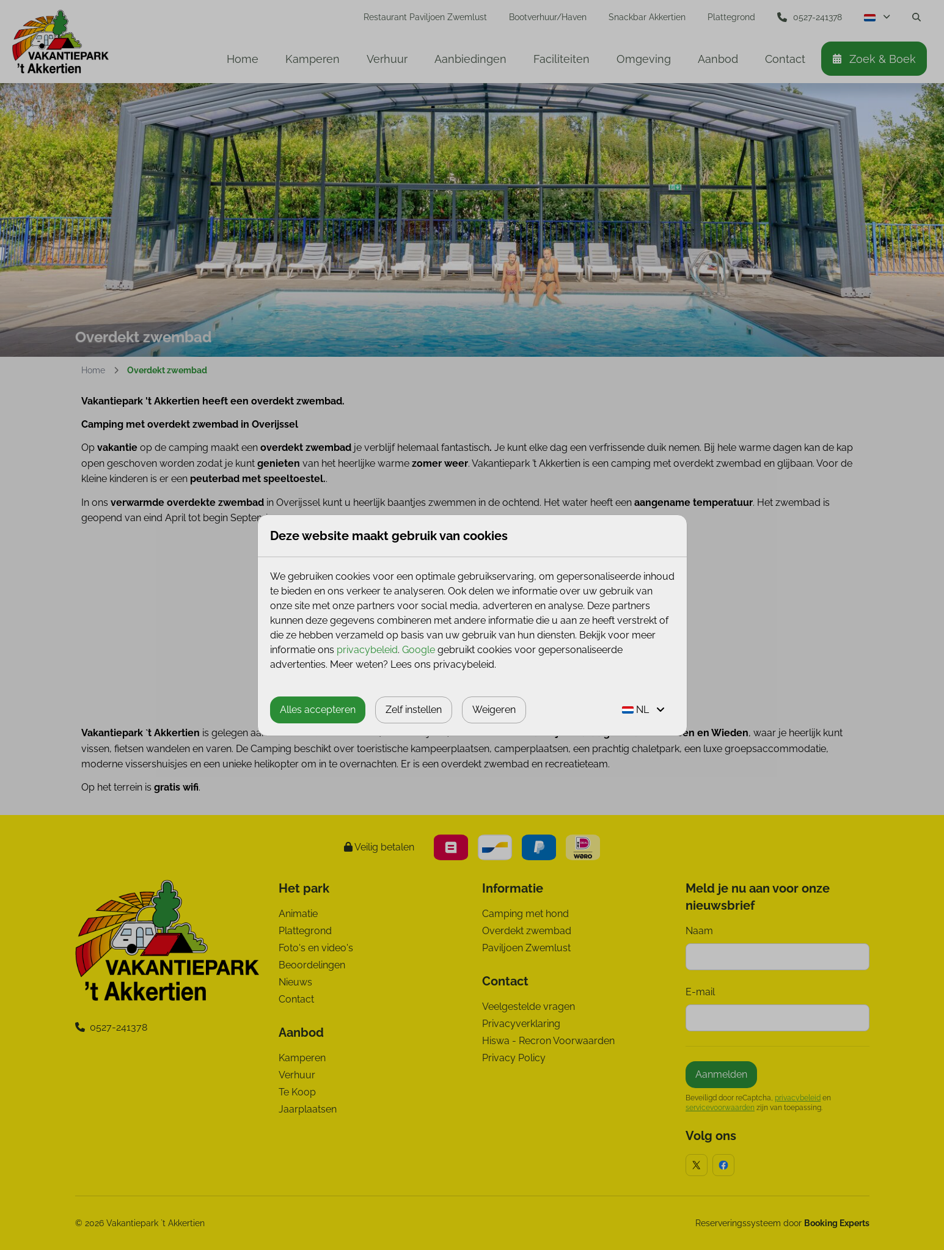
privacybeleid (367, 650)
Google (418, 650)
